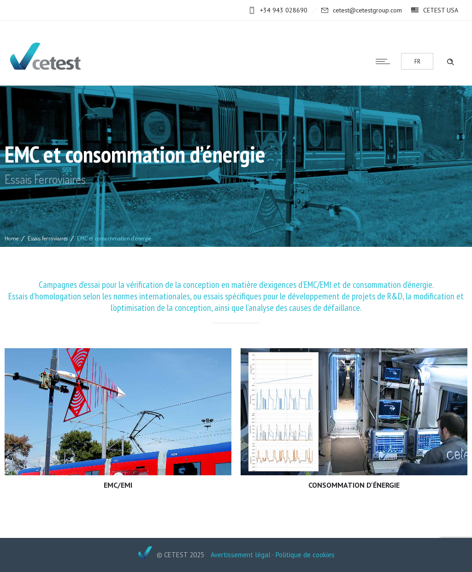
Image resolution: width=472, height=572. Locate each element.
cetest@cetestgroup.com (367, 10)
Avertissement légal (241, 554)
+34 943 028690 (283, 10)
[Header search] (450, 60)
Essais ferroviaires (48, 238)
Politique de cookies (305, 554)
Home (11, 238)
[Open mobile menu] (385, 61)
